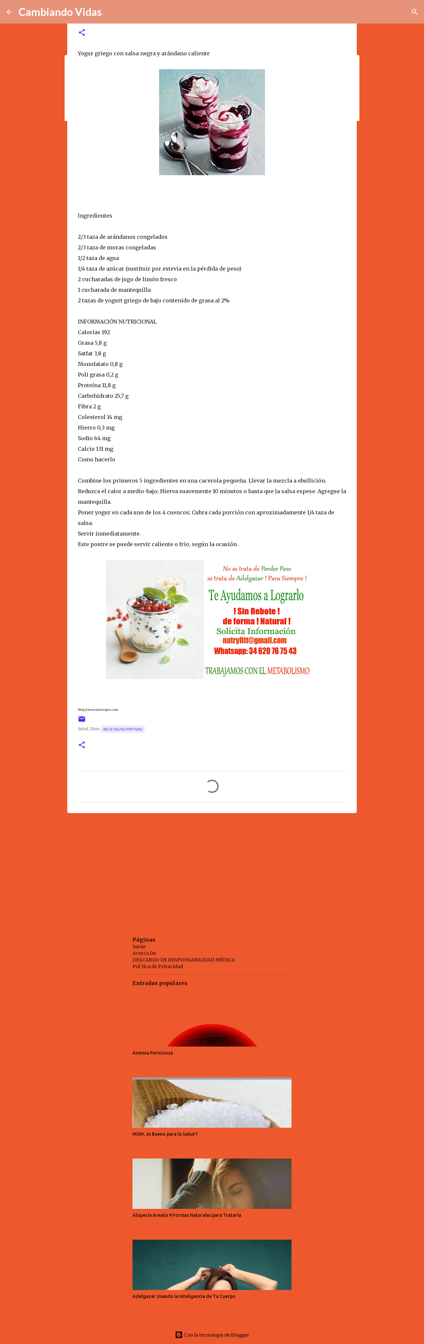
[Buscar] (415, 12)
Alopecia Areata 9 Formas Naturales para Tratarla (186, 1215)
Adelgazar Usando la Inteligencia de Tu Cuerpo (184, 1296)
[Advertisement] (212, 869)
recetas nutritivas (122, 729)
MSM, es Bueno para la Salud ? (165, 1134)
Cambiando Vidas (60, 11)
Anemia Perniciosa (152, 1053)
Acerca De (144, 953)
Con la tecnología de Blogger (212, 1334)
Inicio (139, 947)
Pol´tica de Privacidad (157, 966)
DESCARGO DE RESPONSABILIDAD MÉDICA (183, 960)
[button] (82, 32)
